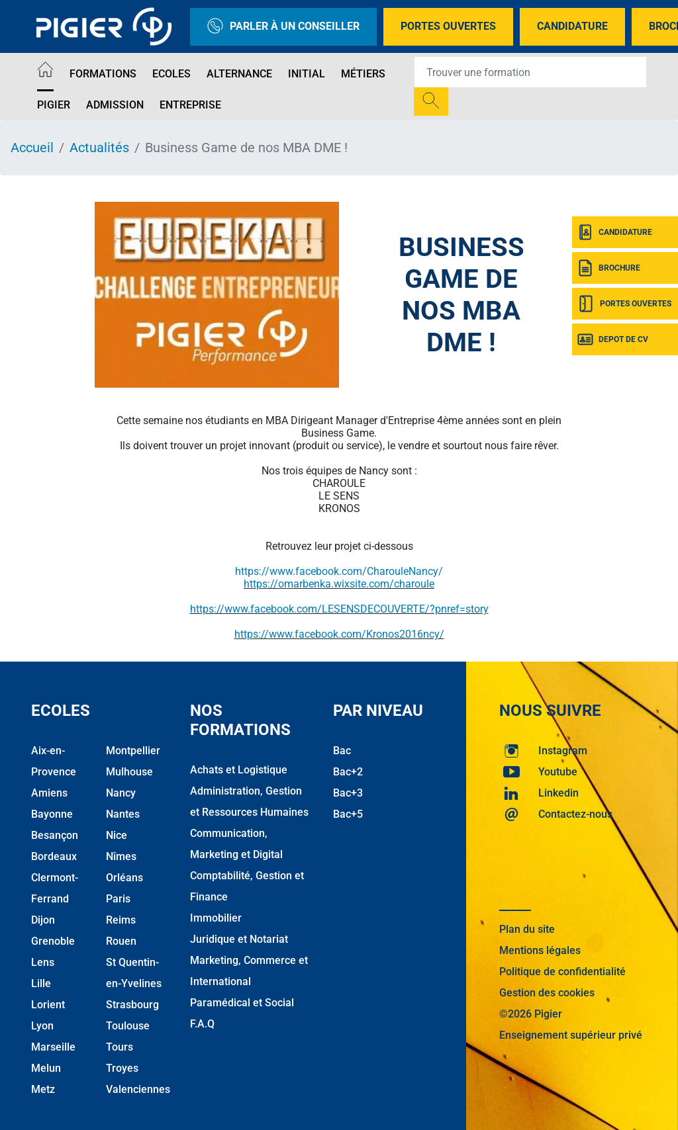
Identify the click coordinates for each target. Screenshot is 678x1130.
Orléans (124, 877)
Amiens (49, 793)
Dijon (43, 920)
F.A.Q (202, 1024)
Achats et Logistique (238, 769)
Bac (342, 750)
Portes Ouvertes (448, 26)
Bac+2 (348, 771)
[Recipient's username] (530, 72)
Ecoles (171, 73)
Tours (119, 1047)
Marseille (53, 1047)
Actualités (99, 147)
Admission (115, 105)
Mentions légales (540, 950)
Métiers (363, 73)
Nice (116, 835)
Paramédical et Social (242, 1002)
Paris (118, 898)
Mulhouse (129, 771)
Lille (41, 983)
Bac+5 (348, 814)
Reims (121, 920)
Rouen (121, 941)
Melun (46, 1068)
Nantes (123, 814)
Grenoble (53, 941)
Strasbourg (132, 1004)
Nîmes (121, 856)
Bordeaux (54, 856)
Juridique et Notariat (239, 939)
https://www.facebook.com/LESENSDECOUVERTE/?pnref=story (339, 609)
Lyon (42, 1026)
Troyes (122, 1068)
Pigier (53, 105)
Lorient (48, 1004)
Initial (306, 73)
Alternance (239, 73)
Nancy (121, 793)
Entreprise (190, 105)
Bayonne (52, 814)
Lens (42, 962)
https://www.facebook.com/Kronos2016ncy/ (339, 634)
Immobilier (216, 918)
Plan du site (527, 929)
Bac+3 (348, 793)
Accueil (32, 147)
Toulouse (128, 1026)
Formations (103, 73)
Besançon (54, 835)
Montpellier (133, 750)
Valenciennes (138, 1089)
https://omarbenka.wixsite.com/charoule (339, 584)
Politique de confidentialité (562, 971)
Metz (43, 1089)
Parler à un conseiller (283, 27)
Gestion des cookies (547, 992)
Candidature (572, 26)
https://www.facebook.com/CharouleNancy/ (339, 571)
